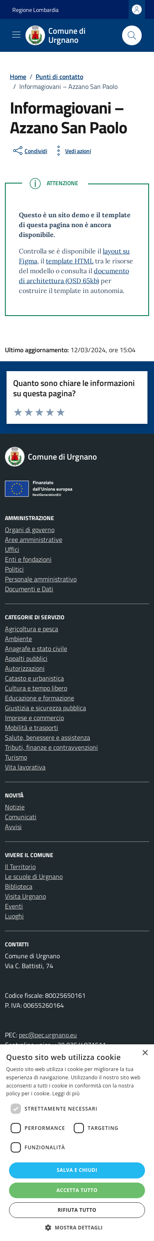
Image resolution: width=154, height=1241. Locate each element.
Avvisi (13, 827)
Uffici (12, 549)
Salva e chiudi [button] (77, 1170)
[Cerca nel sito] (132, 35)
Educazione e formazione (39, 698)
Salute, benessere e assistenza (47, 737)
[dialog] (77, 1142)
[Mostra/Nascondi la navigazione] (16, 35)
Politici (14, 569)
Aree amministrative (33, 539)
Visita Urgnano (25, 896)
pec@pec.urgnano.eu (48, 1035)
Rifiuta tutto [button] (77, 1209)
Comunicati (20, 817)
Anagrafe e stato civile (36, 648)
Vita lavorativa (25, 767)
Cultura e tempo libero (36, 688)
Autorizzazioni (25, 668)
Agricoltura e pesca (31, 629)
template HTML (69, 261)
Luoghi (14, 916)
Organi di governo (29, 530)
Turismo (16, 757)
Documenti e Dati (29, 589)
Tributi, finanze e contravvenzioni (51, 747)
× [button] (145, 1053)
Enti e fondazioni (28, 559)
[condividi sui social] (29, 150)
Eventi (14, 906)
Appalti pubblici (26, 658)
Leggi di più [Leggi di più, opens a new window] (66, 1093)
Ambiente (18, 639)
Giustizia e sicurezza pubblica (45, 708)
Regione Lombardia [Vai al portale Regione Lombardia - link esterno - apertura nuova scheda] (35, 9)
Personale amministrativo (41, 579)
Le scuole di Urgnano (34, 876)
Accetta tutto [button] (77, 1190)
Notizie (15, 807)
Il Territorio (20, 866)
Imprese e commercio (34, 718)
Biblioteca (18, 886)
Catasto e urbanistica (34, 678)
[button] (77, 1227)
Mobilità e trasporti (31, 727)
